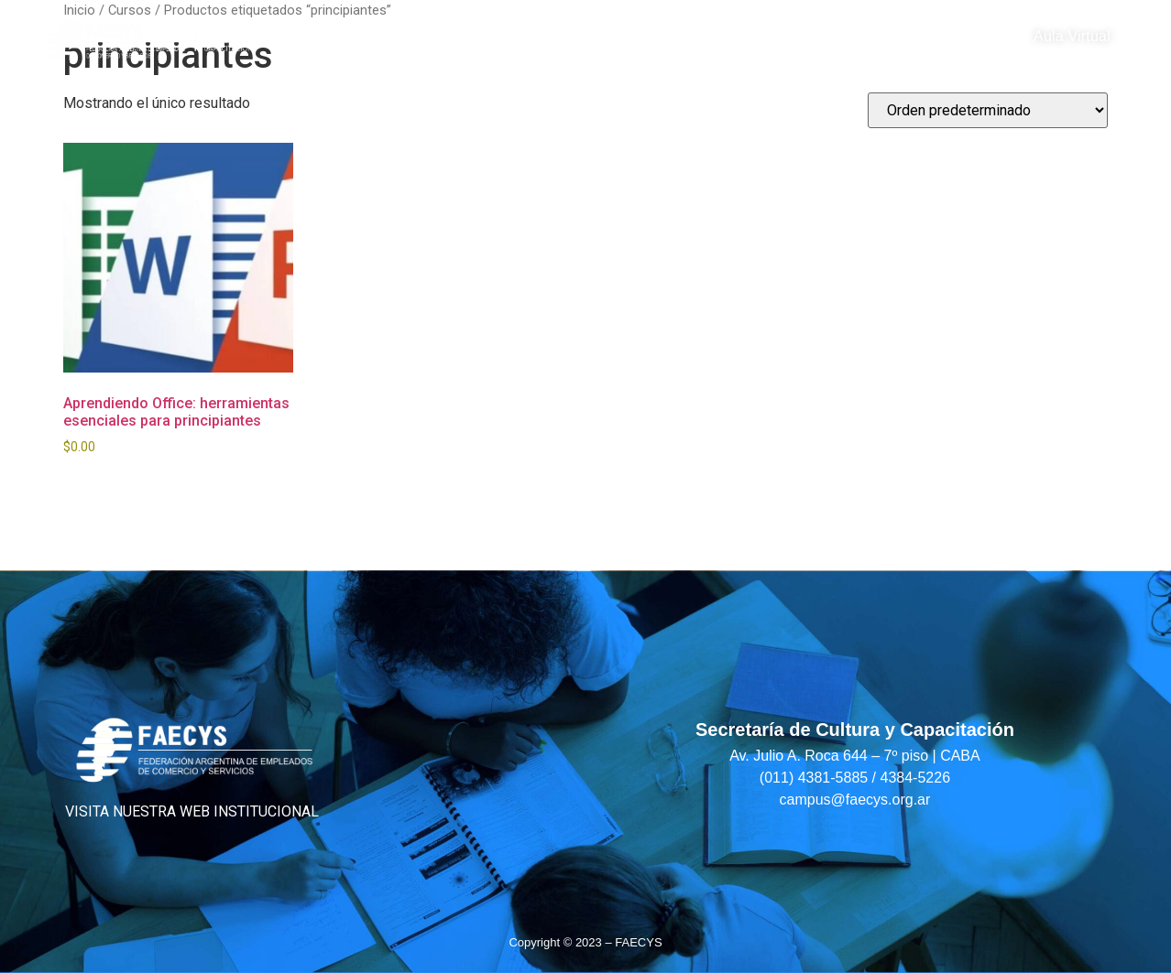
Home (334, 36)
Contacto (868, 36)
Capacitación (448, 36)
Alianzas (693, 36)
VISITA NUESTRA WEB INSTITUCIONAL (192, 811)
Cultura (584, 36)
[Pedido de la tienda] (988, 110)
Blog (778, 36)
